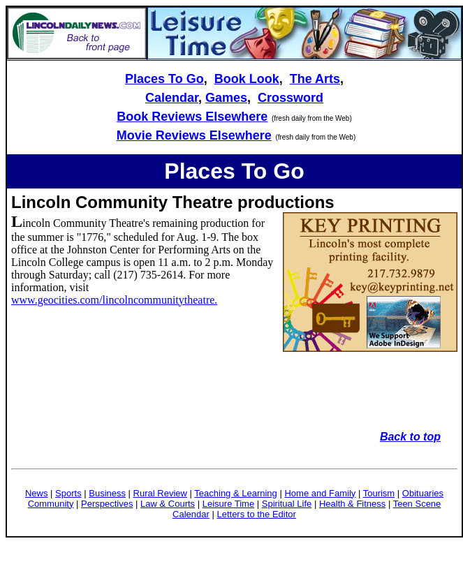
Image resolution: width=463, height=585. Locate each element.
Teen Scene (417, 503)
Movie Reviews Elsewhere (194, 135)
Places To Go (164, 79)
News (36, 493)
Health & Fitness (352, 503)
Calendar (171, 98)
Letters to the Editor (255, 514)
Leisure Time (228, 503)
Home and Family (319, 493)
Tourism (379, 493)
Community (51, 503)
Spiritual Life (287, 503)
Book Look (246, 79)
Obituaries (422, 493)
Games (226, 98)
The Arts (315, 79)
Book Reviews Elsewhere (192, 117)
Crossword (290, 98)
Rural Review (160, 493)
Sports (68, 493)
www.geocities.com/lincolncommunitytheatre (112, 300)
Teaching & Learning (235, 493)
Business (107, 493)
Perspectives (107, 503)
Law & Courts (167, 503)
